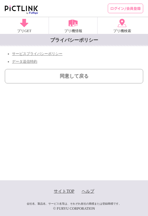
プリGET (24, 31)
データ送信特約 (24, 61)
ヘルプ (88, 191)
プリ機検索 (122, 31)
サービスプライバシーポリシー (37, 54)
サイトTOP (64, 191)
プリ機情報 (73, 31)
